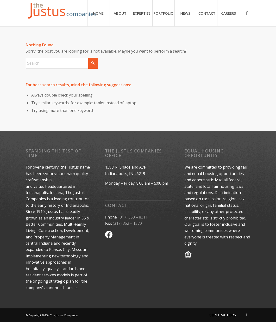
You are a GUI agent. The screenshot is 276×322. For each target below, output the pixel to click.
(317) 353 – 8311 (133, 217)
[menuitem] (98, 13)
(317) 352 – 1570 (127, 223)
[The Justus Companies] (62, 13)
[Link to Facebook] (246, 13)
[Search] (62, 63)
